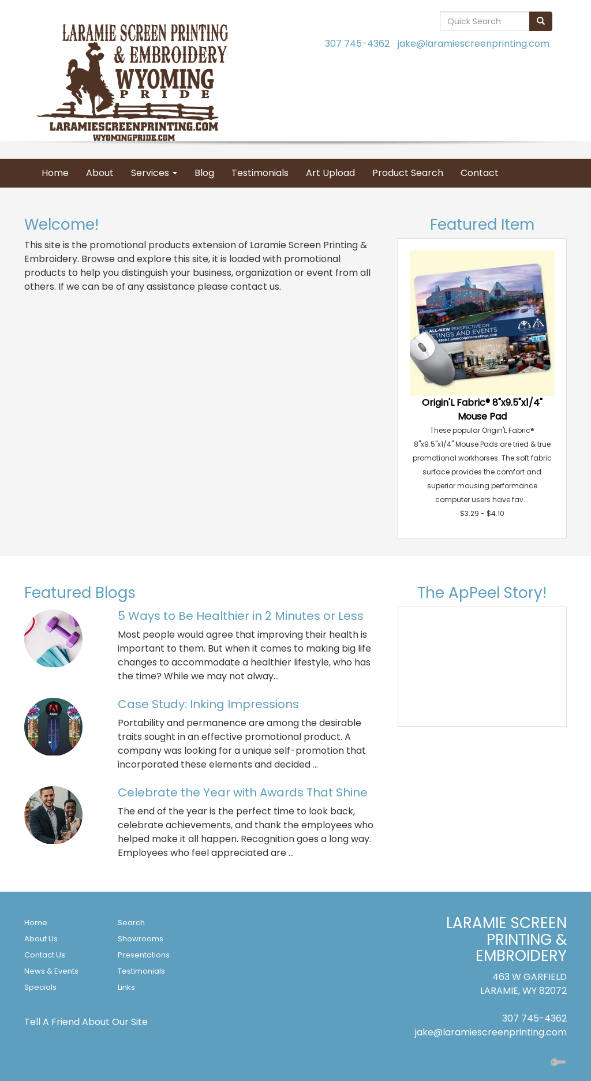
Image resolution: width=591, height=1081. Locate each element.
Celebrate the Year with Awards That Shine (243, 792)
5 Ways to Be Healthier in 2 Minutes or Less (241, 616)
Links (126, 987)
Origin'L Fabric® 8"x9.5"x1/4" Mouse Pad (482, 409)
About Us (41, 938)
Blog (204, 172)
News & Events (51, 971)
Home (55, 172)
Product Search (407, 172)
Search (131, 922)
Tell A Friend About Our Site (86, 1021)
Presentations (144, 954)
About (100, 172)
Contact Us (44, 954)
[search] (540, 21)
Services (154, 172)
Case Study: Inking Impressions (208, 704)
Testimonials (260, 172)
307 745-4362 (357, 43)
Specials (40, 987)
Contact (480, 172)
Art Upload (330, 172)
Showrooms (140, 938)
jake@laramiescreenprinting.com (473, 43)
